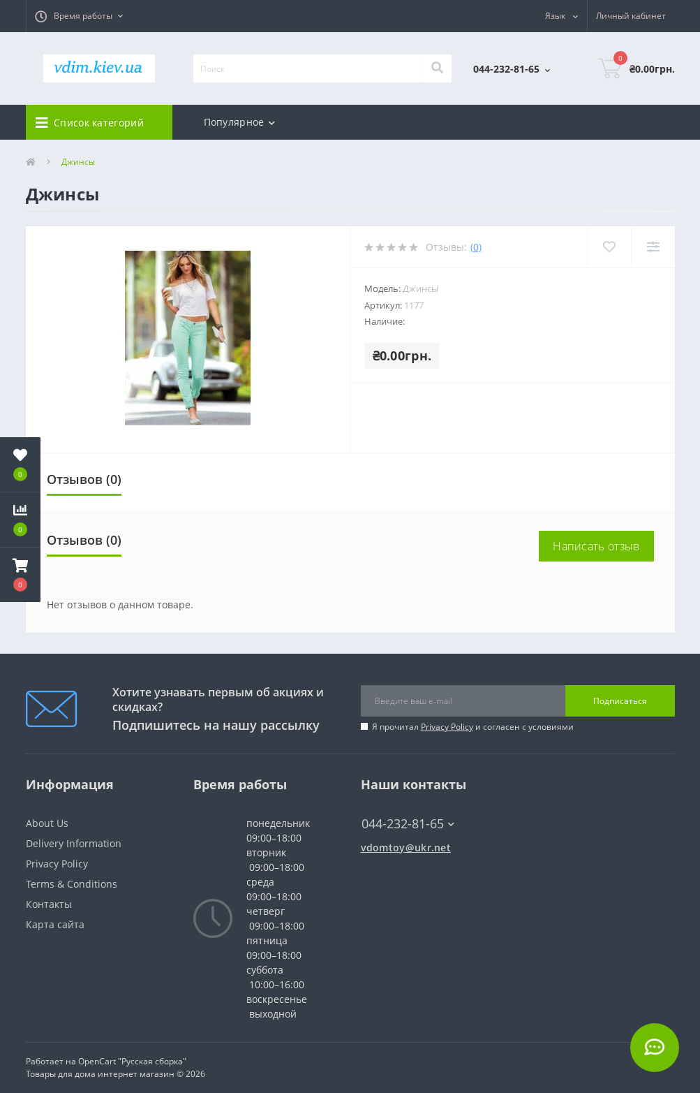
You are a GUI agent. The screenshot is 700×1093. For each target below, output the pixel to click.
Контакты (49, 904)
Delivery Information (73, 843)
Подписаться (620, 701)
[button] (79, 16)
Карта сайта (55, 924)
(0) (476, 247)
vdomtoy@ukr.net (406, 847)
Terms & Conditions (71, 883)
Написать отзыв (596, 546)
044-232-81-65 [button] (408, 824)
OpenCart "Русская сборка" (132, 1061)
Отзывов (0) (84, 479)
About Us (47, 823)
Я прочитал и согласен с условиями (473, 727)
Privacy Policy (447, 727)
